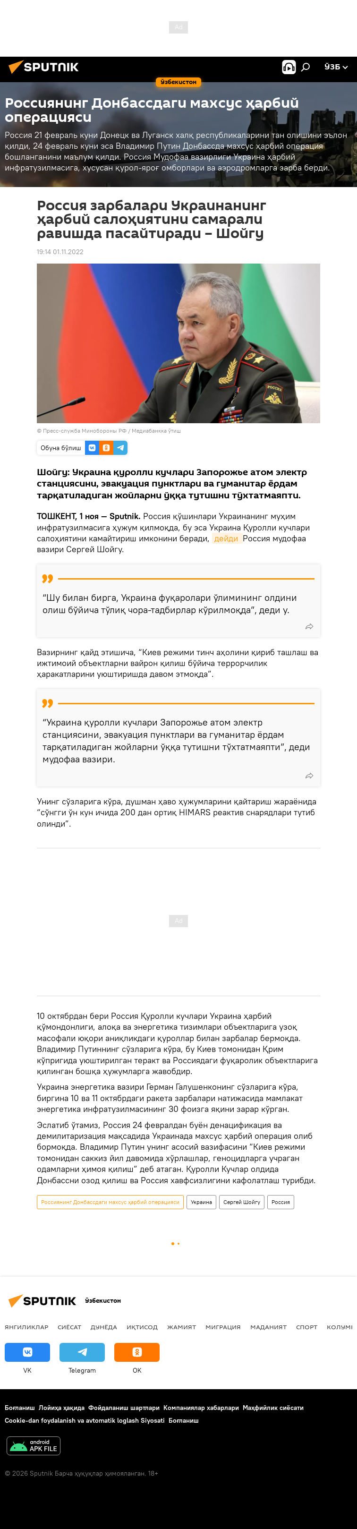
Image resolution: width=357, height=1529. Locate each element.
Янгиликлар (26, 1327)
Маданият (268, 1327)
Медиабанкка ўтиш (156, 430)
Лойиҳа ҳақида (62, 1407)
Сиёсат (69, 1327)
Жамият (181, 1327)
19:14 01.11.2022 (60, 252)
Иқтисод (142, 1327)
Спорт (306, 1327)
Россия (281, 1201)
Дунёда (104, 1327)
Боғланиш (20, 1407)
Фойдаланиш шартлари (124, 1407)
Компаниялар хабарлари (201, 1407)
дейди (227, 538)
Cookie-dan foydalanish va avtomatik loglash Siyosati (85, 1420)
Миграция (223, 1327)
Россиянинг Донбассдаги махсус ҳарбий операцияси (110, 1201)
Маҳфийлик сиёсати (273, 1407)
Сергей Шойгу (241, 1201)
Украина (201, 1201)
